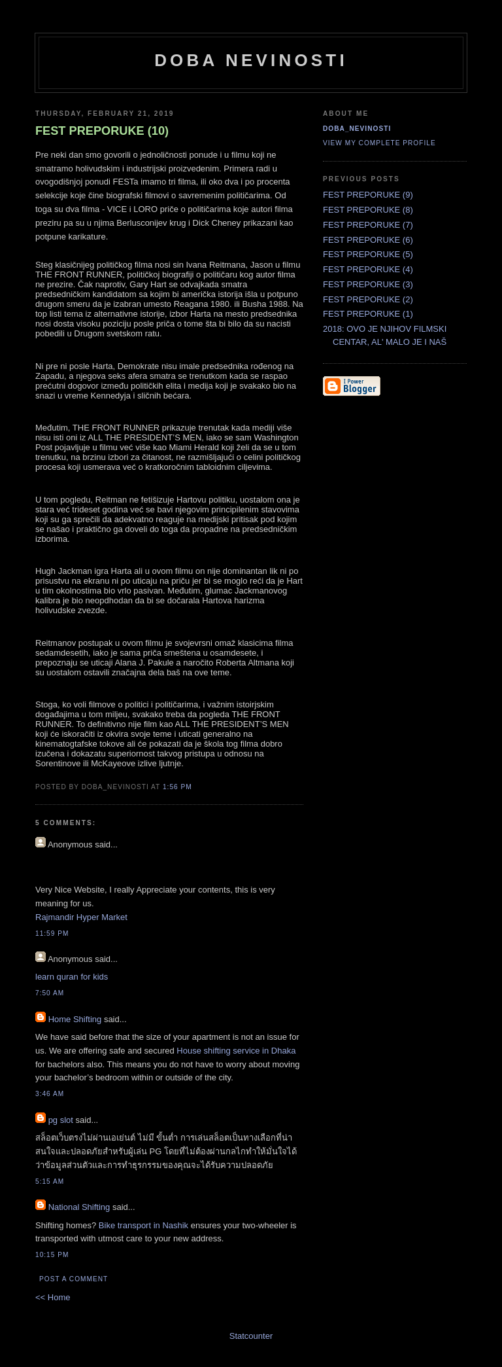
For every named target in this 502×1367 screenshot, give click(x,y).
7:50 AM (49, 993)
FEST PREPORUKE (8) (368, 210)
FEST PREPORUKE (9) (368, 195)
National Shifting (79, 1207)
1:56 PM (177, 786)
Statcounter (251, 1336)
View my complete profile (379, 143)
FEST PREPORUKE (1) (368, 314)
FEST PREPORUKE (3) (368, 284)
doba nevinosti (251, 60)
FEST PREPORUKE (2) (368, 299)
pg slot (60, 1120)
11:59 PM (52, 933)
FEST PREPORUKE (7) (368, 225)
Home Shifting (75, 1019)
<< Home (52, 1297)
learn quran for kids (71, 977)
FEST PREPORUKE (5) (368, 254)
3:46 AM (49, 1093)
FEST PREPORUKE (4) (368, 269)
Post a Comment (73, 1279)
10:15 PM (52, 1254)
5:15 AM (49, 1181)
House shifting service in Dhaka (235, 1051)
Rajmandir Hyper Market (81, 917)
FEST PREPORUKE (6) (368, 240)
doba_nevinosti (357, 128)
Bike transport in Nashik (143, 1225)
